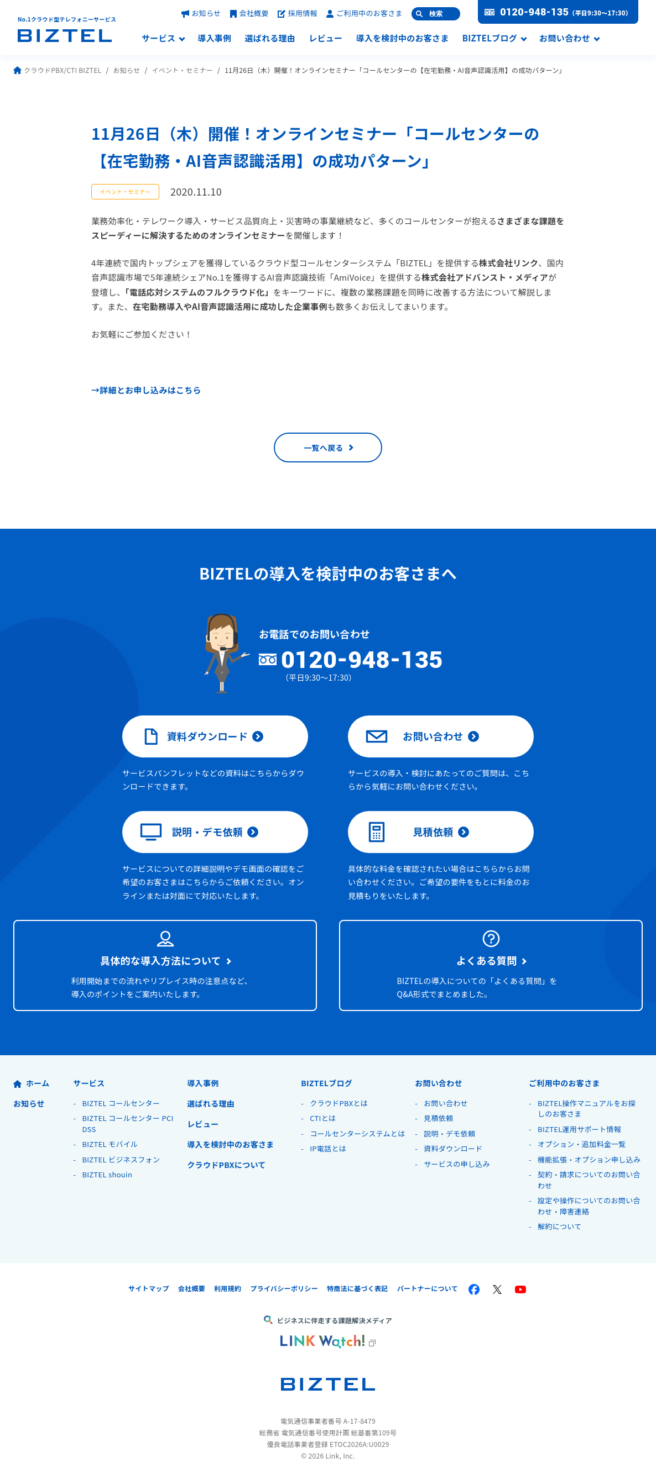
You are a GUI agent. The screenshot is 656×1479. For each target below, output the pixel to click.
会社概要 (249, 13)
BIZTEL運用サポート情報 (579, 1129)
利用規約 (227, 1288)
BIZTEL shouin (107, 1174)
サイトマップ (148, 1288)
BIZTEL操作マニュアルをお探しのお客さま (587, 1108)
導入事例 (214, 39)
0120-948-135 (534, 12)
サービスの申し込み (457, 1164)
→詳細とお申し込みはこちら (146, 390)
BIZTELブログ (489, 39)
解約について (559, 1226)
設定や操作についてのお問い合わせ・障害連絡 (589, 1206)
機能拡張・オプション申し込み (589, 1159)
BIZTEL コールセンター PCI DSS (127, 1123)
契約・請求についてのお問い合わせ (589, 1180)
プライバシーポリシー (284, 1288)
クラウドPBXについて (226, 1164)
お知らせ (201, 13)
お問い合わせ (564, 39)
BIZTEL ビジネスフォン (121, 1159)
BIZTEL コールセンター (121, 1103)
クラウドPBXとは (339, 1103)
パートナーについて (427, 1288)
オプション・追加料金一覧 (582, 1144)
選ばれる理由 (269, 39)
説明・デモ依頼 (191, 832)
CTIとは (323, 1118)
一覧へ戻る (323, 447)
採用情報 (297, 13)
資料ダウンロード (194, 736)
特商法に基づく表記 (357, 1288)
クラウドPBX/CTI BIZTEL (57, 70)
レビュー (325, 39)
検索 (435, 14)
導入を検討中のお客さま (402, 39)
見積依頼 (410, 832)
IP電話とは (328, 1148)
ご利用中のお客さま (364, 13)
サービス (158, 39)
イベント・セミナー (182, 70)
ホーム (31, 1082)
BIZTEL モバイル (110, 1144)
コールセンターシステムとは (357, 1133)
